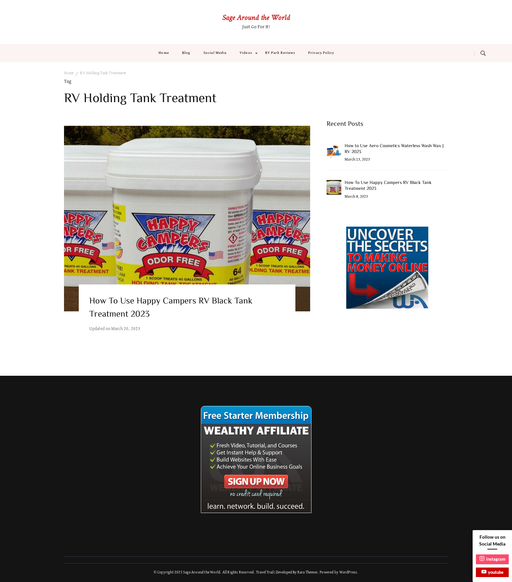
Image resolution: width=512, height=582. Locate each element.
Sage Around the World (256, 18)
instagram (492, 559)
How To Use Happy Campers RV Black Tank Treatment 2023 (170, 308)
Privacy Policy (321, 53)
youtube (492, 572)
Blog (186, 53)
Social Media (214, 53)
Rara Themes (307, 572)
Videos (246, 53)
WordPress (348, 572)
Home (164, 53)
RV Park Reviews (280, 53)
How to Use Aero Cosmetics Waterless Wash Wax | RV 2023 (394, 149)
